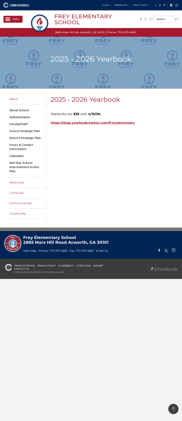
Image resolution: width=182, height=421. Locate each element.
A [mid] (160, 5)
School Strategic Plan (24, 131)
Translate (120, 5)
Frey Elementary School (83, 19)
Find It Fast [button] (140, 5)
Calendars (16, 156)
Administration (19, 117)
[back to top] (173, 409)
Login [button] (105, 5)
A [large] (164, 5)
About (14, 99)
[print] (176, 5)
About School (19, 110)
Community (18, 213)
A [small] (156, 5)
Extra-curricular (21, 203)
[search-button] (175, 20)
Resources (17, 182)
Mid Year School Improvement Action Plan (24, 167)
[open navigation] (13, 19)
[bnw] (171, 5)
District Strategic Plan (25, 138)
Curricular (17, 192)
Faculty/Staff (18, 124)
